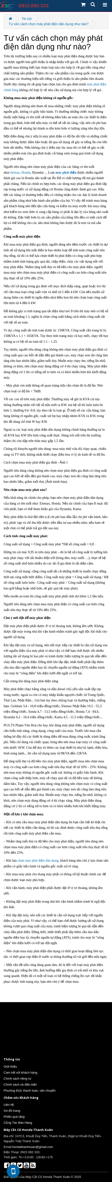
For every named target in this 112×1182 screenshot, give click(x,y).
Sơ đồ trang (12, 1110)
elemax (15, 172)
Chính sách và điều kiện (20, 1084)
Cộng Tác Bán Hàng (18, 1122)
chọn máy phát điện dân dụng (38, 860)
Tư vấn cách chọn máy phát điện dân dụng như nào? (48, 24)
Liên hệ (9, 1104)
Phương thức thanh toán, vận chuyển (30, 1090)
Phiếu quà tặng (14, 1116)
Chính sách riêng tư (17, 1078)
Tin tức (27, 19)
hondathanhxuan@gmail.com (32, 1147)
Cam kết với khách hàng (20, 1072)
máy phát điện (65, 172)
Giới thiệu (10, 1066)
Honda (25, 172)
